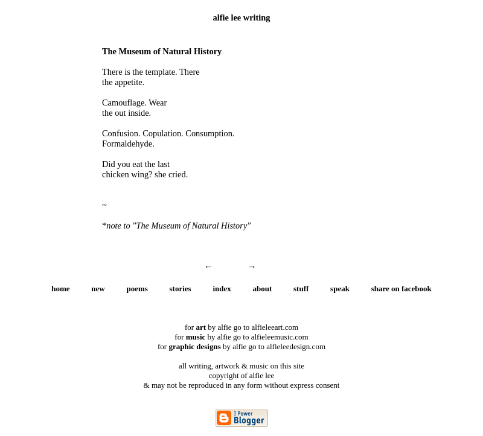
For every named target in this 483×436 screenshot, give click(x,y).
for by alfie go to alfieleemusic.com (241, 336)
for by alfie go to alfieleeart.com (241, 327)
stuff (301, 288)
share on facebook (401, 288)
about (262, 288)
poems (136, 288)
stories (180, 288)
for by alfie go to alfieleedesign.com (241, 346)
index (222, 288)
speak (340, 288)
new (97, 288)
